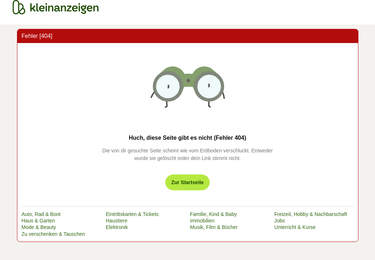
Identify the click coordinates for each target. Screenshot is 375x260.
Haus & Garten (38, 221)
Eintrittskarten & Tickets (132, 214)
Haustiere (116, 221)
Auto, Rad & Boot (41, 214)
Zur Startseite (187, 182)
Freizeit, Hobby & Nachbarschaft (310, 214)
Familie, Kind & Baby (213, 214)
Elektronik (117, 227)
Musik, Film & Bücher (214, 227)
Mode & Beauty (39, 227)
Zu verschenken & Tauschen (53, 234)
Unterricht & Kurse (294, 227)
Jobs (279, 221)
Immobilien (202, 221)
